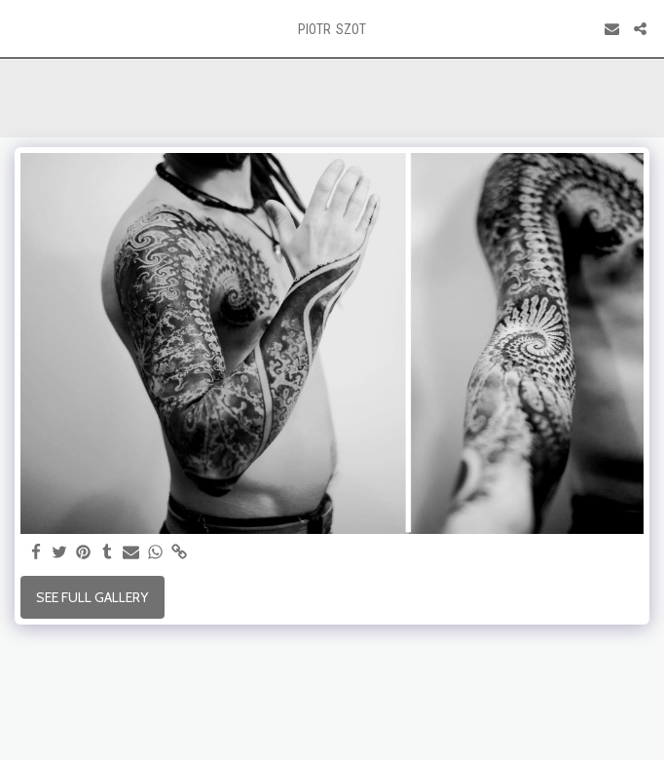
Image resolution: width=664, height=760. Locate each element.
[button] (21, 28)
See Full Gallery (92, 597)
